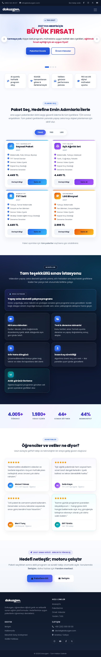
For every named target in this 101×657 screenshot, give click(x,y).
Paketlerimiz (57, 608)
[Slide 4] (55, 67)
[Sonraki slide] (97, 39)
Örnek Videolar (63, 51)
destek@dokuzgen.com (64, 630)
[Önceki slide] (4, 39)
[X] (92, 3)
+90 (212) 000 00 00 (62, 626)
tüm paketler (47, 243)
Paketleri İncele (38, 51)
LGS (62, 132)
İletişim (32, 568)
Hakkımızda (10, 630)
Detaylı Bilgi (17, 182)
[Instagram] (88, 3)
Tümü (40, 132)
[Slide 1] (47, 67)
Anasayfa (56, 604)
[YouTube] (97, 3)
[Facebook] (84, 3)
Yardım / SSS (57, 616)
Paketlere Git (39, 578)
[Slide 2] (50, 67)
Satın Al (37, 182)
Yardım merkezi (64, 568)
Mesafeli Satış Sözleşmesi (16, 635)
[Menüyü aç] (95, 9)
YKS (51, 132)
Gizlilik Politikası (11, 639)
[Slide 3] (53, 67)
